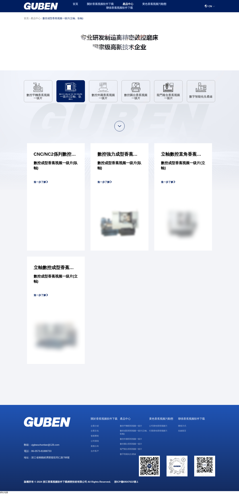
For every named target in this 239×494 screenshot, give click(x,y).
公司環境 (95, 441)
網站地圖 (4, 492)
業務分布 (95, 446)
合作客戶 (95, 451)
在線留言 (182, 431)
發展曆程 (95, 436)
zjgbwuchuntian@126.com (45, 444)
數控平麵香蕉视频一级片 (131, 426)
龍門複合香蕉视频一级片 (131, 449)
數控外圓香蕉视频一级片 (131, 439)
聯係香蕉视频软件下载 (119, 7)
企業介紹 (95, 426)
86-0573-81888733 (41, 451)
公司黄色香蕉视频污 (158, 426)
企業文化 (95, 431)
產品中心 (128, 4)
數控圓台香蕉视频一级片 (131, 444)
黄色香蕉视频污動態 (154, 4)
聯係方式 (182, 426)
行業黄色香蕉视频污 (158, 431)
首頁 (75, 4)
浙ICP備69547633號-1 (126, 481)
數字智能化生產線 (128, 454)
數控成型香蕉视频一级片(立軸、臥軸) (63, 18)
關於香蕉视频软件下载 (100, 4)
